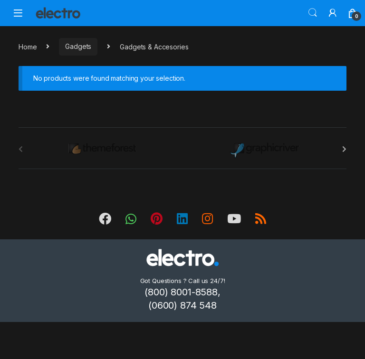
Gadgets (78, 46)
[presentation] (344, 149)
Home (28, 46)
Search (312, 13)
